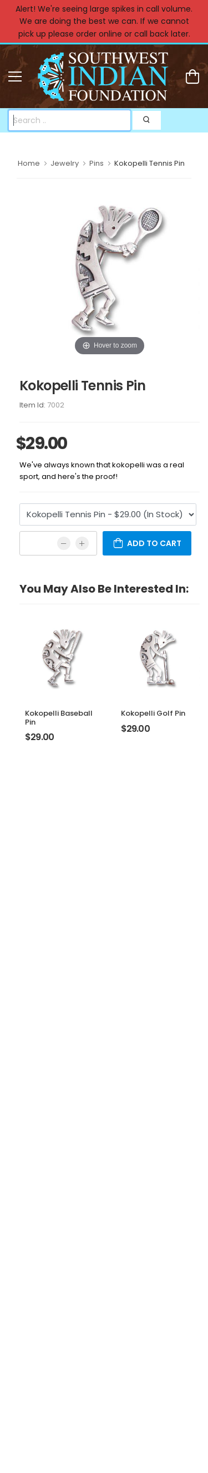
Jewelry (64, 163)
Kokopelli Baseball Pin (59, 717)
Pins (96, 163)
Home (29, 163)
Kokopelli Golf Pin (153, 713)
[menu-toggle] (15, 76)
